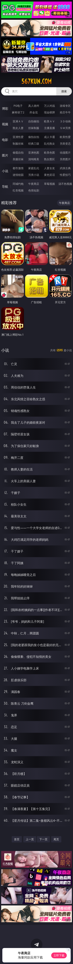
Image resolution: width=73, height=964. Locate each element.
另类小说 (33, 175)
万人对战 (49, 106)
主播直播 (49, 128)
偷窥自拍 (18, 152)
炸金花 (34, 112)
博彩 (5, 108)
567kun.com (36, 81)
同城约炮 (18, 184)
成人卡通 (49, 137)
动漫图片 (65, 152)
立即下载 (59, 955)
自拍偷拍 (33, 121)
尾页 (56, 839)
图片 (5, 155)
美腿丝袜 (18, 159)
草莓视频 (49, 184)
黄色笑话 (49, 175)
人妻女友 (49, 168)
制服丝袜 (18, 143)
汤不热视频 (65, 184)
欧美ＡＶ (49, 121)
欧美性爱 (65, 137)
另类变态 (65, 143)
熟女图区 (49, 159)
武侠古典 (65, 168)
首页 (16, 839)
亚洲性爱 (18, 137)
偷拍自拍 (33, 137)
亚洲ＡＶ (18, 121)
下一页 (43, 839)
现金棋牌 (49, 112)
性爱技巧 (65, 175)
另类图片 (65, 159)
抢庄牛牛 (65, 112)
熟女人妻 (18, 128)
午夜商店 (33, 184)
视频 (5, 124)
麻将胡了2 (18, 112)
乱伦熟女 (49, 143)
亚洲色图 (33, 152)
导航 (5, 186)
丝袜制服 (33, 128)
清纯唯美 (33, 159)
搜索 (64, 91)
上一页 (30, 839)
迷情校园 (18, 175)
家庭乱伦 (33, 168)
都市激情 (18, 168)
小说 (5, 171)
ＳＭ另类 (65, 128)
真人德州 (33, 106)
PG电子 (18, 106)
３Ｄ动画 (65, 121)
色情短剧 (33, 190)
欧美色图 (49, 152)
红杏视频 (18, 190)
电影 (5, 140)
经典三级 (33, 143)
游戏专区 (65, 106)
